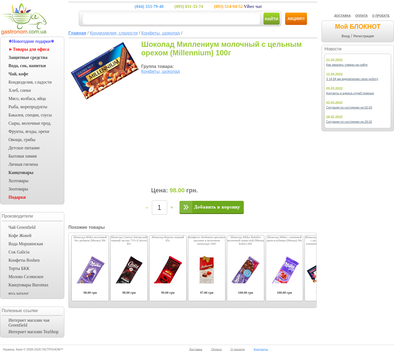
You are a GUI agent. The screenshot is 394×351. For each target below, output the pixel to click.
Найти (271, 19)
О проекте (238, 349)
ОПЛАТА (361, 15)
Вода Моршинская (25, 243)
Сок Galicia (19, 252)
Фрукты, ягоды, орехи (28, 131)
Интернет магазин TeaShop (33, 331)
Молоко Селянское (26, 276)
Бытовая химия (22, 156)
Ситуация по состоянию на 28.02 (349, 121)
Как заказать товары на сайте (346, 64)
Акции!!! (296, 18)
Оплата (216, 349)
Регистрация (363, 36)
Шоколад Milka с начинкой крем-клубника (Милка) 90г (284, 238)
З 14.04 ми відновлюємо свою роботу (352, 79)
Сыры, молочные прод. (29, 123)
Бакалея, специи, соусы (30, 115)
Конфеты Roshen (24, 260)
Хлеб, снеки (19, 90)
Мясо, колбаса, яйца (27, 98)
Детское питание (24, 147)
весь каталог (18, 293)
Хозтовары (18, 180)
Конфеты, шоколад (160, 71)
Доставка (195, 349)
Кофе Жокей (19, 235)
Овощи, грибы (21, 139)
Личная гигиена (23, 164)
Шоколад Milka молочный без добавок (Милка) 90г (90, 238)
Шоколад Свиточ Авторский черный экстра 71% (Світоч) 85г (129, 240)
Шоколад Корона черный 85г (168, 238)
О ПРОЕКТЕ (381, 15)
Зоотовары (18, 189)
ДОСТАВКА (342, 15)
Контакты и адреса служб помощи (350, 93)
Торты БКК (19, 268)
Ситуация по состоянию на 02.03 (349, 107)
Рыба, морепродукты (27, 106)
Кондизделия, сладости (30, 82)
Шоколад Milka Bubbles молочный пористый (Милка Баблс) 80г (245, 240)
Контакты (261, 349)
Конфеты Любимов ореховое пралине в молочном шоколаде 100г (206, 240)
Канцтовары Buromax (28, 284)
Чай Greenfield (21, 227)
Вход (345, 36)
